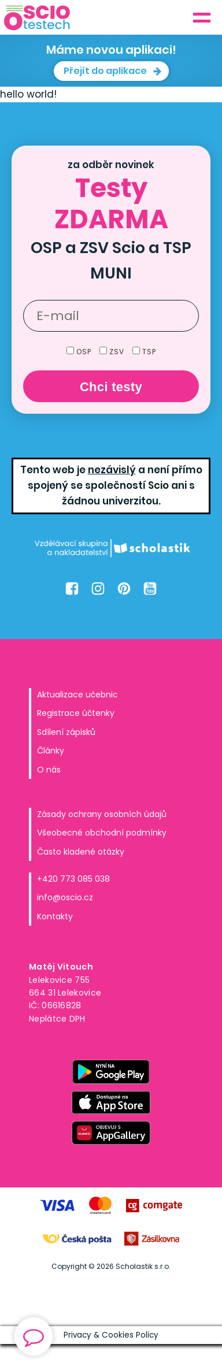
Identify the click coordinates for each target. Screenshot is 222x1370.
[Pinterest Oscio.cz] (124, 588)
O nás (49, 769)
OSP (80, 352)
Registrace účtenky (75, 713)
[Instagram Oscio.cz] (98, 588)
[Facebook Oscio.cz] (72, 588)
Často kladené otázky (80, 851)
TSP (144, 352)
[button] (111, 71)
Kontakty (55, 916)
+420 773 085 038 (73, 879)
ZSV (113, 352)
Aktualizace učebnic (77, 694)
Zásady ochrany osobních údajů (101, 814)
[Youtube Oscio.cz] (150, 588)
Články (50, 750)
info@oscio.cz (65, 897)
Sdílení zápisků (66, 732)
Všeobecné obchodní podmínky (101, 832)
